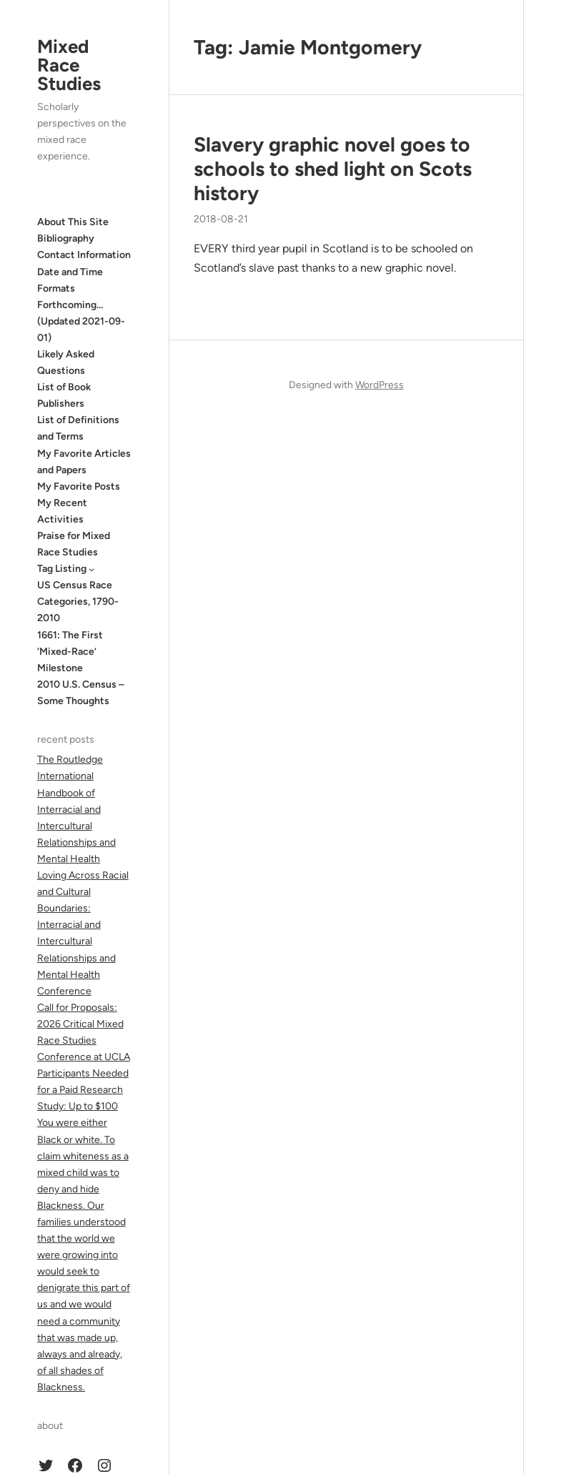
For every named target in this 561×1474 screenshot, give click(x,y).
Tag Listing (61, 569)
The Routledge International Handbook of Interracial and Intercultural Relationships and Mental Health (76, 809)
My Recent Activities (62, 511)
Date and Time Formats (70, 280)
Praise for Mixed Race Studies (73, 544)
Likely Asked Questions (65, 362)
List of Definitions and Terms (78, 428)
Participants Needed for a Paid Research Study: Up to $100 (83, 1089)
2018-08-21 (221, 219)
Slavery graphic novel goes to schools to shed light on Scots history (333, 168)
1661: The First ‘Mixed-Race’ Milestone (70, 651)
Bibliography (65, 238)
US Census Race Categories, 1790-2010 (78, 601)
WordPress (379, 385)
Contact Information (84, 255)
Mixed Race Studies (69, 65)
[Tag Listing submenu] (91, 569)
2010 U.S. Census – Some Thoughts (80, 692)
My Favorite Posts (78, 486)
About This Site (73, 222)
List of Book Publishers (64, 395)
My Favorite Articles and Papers (84, 461)
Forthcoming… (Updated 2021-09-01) (81, 321)
